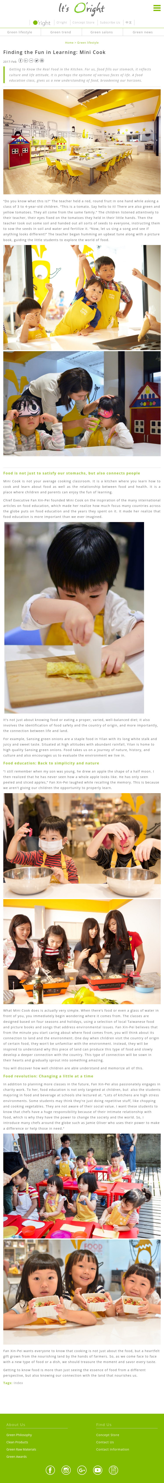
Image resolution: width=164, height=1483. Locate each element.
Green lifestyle (88, 43)
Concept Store (83, 22)
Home (69, 43)
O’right (62, 22)
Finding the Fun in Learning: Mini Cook (54, 52)
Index (18, 1383)
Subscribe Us (110, 22)
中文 (129, 22)
